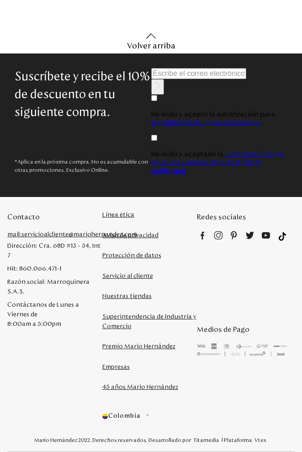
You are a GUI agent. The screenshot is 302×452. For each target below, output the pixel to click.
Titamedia (206, 440)
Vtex (260, 440)
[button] (149, 416)
